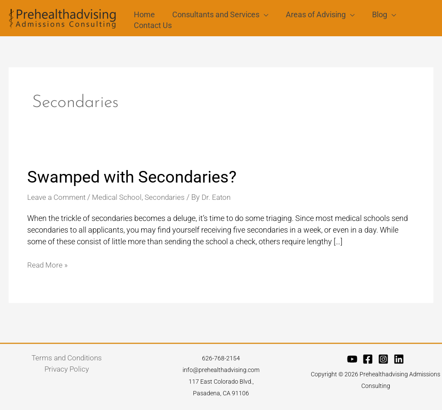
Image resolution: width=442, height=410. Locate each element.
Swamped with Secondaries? (138, 179)
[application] (261, 9)
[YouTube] (352, 361)
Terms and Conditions (66, 360)
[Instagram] (383, 361)
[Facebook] (368, 361)
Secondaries (172, 199)
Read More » (48, 267)
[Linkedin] (399, 361)
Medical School (122, 199)
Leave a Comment (58, 199)
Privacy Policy (66, 372)
